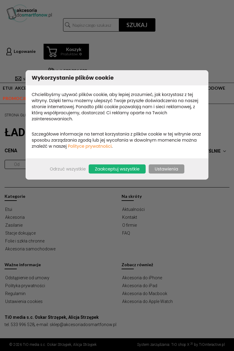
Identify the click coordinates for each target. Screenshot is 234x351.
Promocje (15, 98)
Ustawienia (166, 169)
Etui (7, 88)
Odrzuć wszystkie (68, 169)
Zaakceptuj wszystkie (117, 169)
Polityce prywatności (90, 146)
